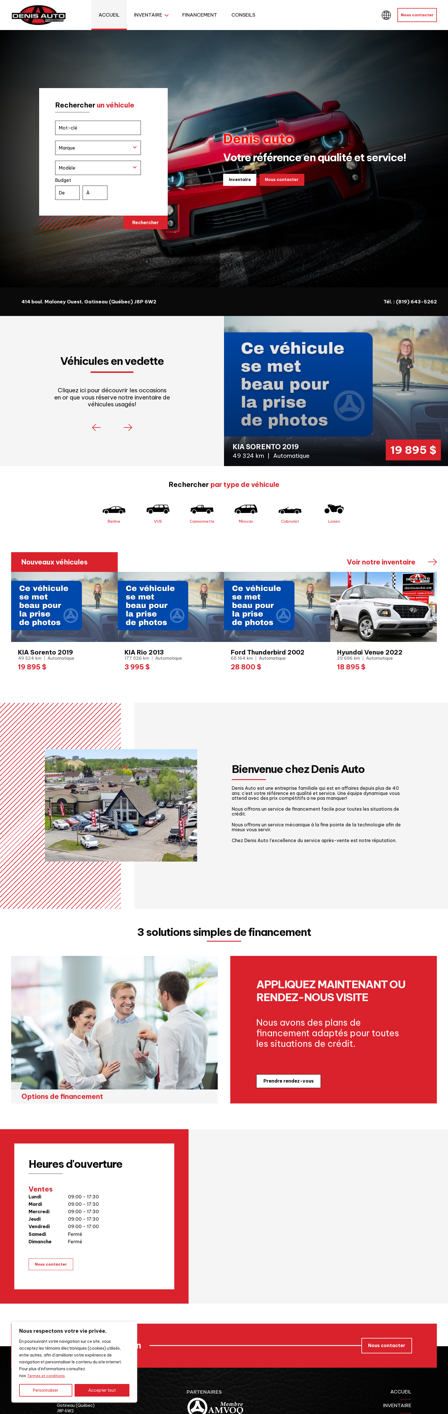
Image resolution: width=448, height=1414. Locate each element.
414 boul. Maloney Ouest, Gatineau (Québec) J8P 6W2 (88, 302)
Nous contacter (417, 14)
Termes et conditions (47, 1376)
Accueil (109, 15)
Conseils (243, 15)
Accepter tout (102, 1390)
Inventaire (148, 15)
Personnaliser (45, 1390)
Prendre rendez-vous (288, 1091)
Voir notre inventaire (381, 572)
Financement (199, 15)
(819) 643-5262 (416, 302)
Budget (103, 190)
